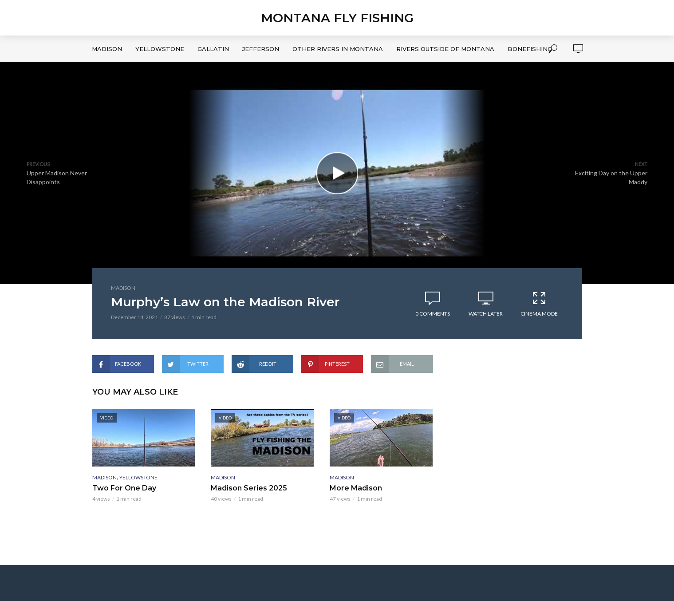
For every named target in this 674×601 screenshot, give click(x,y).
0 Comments (432, 313)
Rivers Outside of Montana (445, 48)
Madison (107, 48)
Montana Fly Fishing (337, 18)
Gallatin (213, 48)
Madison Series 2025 (249, 488)
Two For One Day (124, 488)
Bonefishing (530, 48)
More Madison (356, 488)
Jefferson (260, 48)
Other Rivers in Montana (337, 48)
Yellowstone (159, 48)
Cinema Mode (539, 303)
